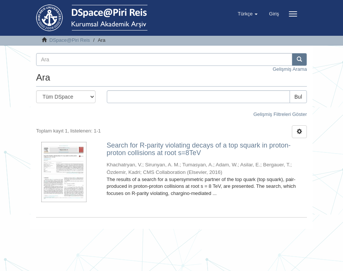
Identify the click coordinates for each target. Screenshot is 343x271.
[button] (247, 14)
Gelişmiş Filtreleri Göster (280, 114)
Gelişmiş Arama (290, 69)
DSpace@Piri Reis (69, 40)
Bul (298, 97)
